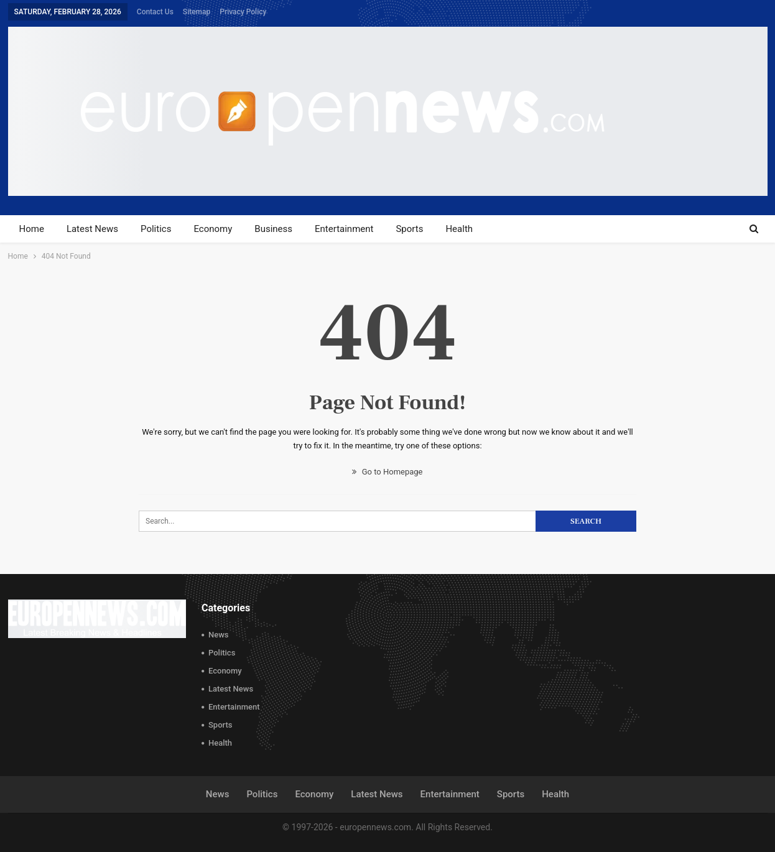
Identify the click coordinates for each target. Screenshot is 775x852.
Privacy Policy (243, 11)
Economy (212, 228)
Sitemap (196, 11)
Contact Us (155, 11)
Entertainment (344, 228)
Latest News (92, 228)
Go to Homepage (387, 471)
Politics (156, 228)
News (218, 634)
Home (31, 228)
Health (459, 228)
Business (273, 228)
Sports (409, 228)
